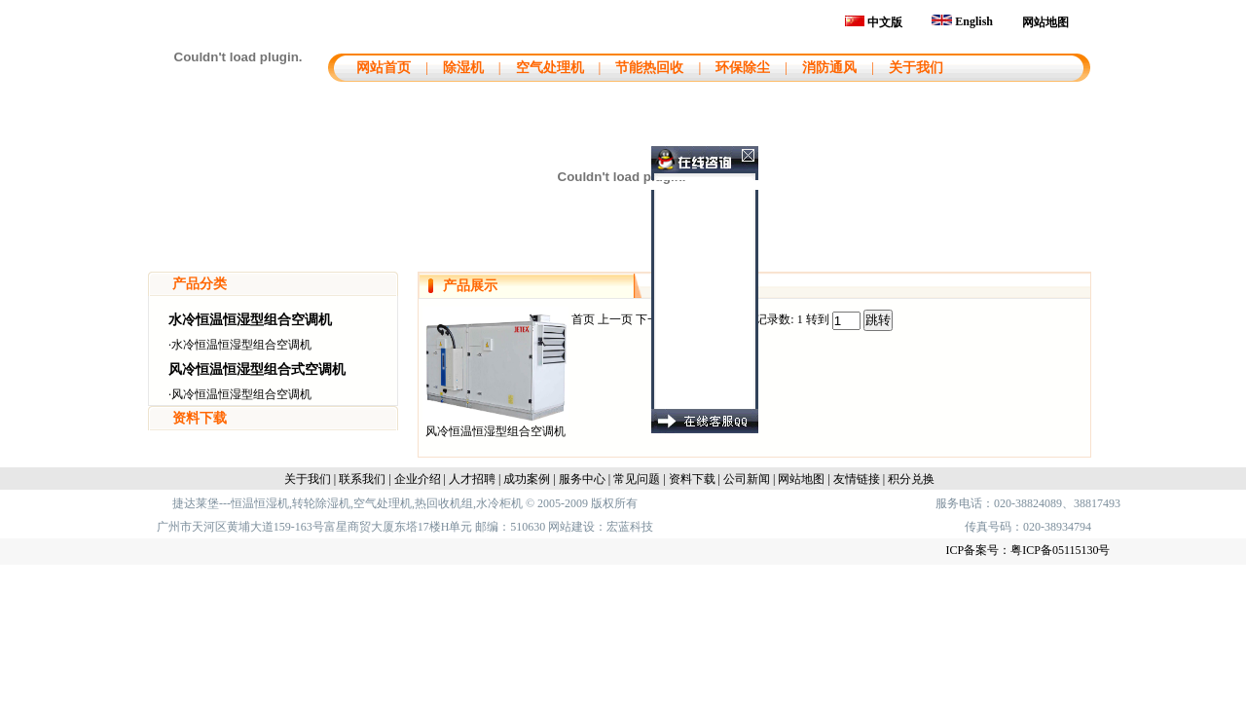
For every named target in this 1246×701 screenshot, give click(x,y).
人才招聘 (472, 479)
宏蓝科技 (629, 527)
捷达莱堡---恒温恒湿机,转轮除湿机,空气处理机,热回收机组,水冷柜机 (347, 503)
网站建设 (571, 527)
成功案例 (526, 479)
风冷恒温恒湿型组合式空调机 (257, 369)
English (962, 21)
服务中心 (582, 479)
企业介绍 (417, 479)
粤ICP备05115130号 (1060, 550)
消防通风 (829, 67)
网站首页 (381, 67)
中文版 (873, 22)
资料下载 (199, 418)
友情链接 (856, 479)
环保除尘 (742, 67)
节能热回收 (649, 67)
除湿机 (463, 67)
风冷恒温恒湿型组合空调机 (241, 394)
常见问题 (636, 479)
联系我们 (362, 479)
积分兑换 (911, 479)
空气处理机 (550, 67)
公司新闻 (746, 479)
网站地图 (1045, 22)
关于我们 (916, 67)
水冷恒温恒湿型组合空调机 (250, 320)
